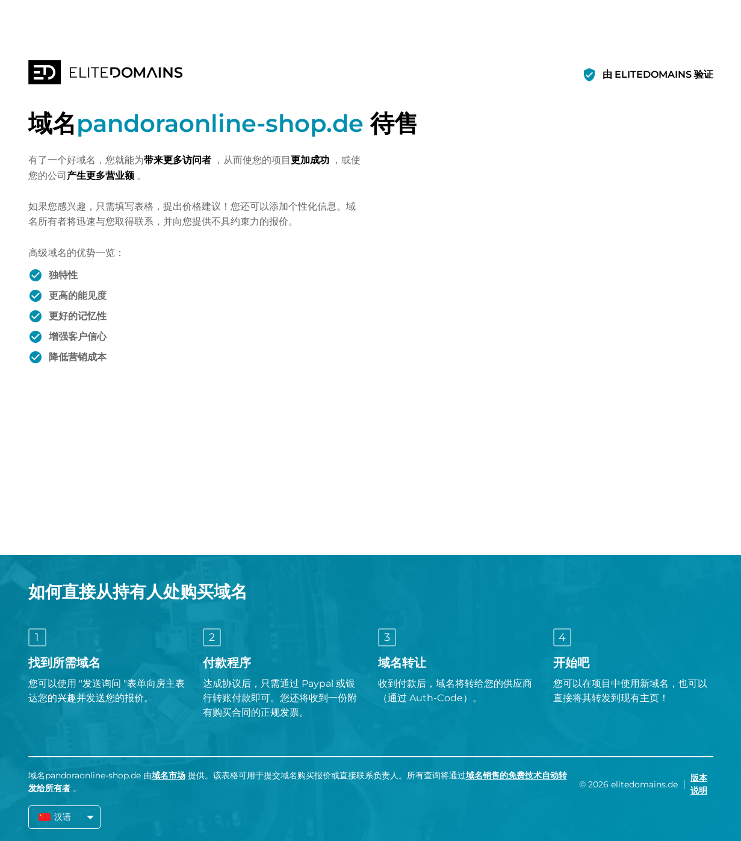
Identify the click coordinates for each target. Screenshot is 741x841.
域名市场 (168, 775)
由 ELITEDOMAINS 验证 (658, 74)
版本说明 (698, 784)
